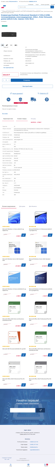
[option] (2, 45)
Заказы (28, 466)
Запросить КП (44, 93)
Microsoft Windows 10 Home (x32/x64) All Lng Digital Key (14, 289)
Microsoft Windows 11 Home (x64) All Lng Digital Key (13, 229)
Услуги (37, 4)
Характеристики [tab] (8, 118)
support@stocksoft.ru (35, 449)
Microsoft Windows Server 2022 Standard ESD (39, 259)
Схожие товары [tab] (22, 118)
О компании (30, 4)
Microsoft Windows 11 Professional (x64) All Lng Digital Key (40, 229)
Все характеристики (9, 67)
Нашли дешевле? (17, 93)
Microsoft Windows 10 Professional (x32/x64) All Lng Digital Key (40, 289)
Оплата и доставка (45, 4)
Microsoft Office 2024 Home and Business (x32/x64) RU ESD (13, 319)
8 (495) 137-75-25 (34, 444)
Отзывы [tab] (33, 118)
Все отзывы (5, 113)
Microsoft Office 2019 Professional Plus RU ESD (14, 379)
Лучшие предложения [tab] (8, 206)
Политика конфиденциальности (23, 460)
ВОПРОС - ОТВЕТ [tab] (36, 122)
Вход (11, 466)
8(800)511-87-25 (33, 1)
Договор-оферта (23, 458)
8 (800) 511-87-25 (34, 441)
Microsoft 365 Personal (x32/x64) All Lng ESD (14, 348)
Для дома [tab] (22, 206)
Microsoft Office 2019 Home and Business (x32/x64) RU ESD (39, 349)
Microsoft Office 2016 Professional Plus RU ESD (40, 379)
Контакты (53, 4)
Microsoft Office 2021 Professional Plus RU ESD (40, 319)
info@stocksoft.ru (13, 1)
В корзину (27, 80)
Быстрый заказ (27, 86)
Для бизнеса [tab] (33, 206)
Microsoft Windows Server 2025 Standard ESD (13, 259)
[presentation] (36, 122)
